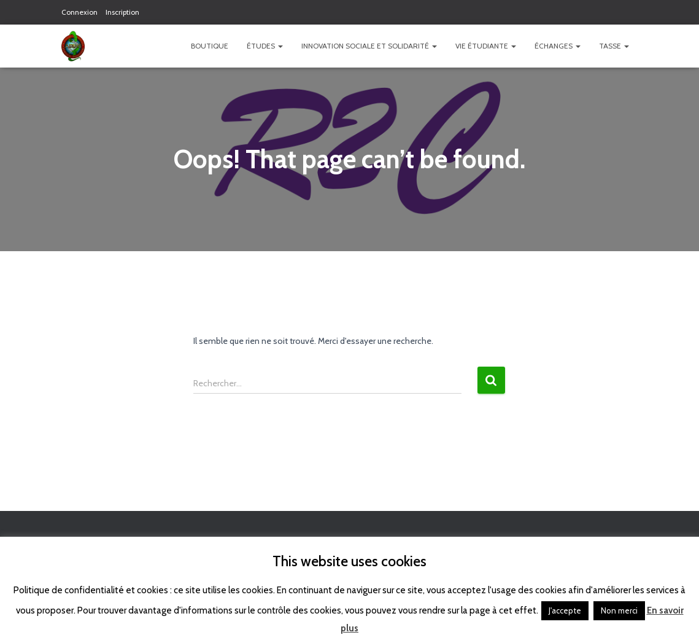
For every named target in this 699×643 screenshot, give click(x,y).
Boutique (209, 45)
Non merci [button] (619, 610)
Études (265, 45)
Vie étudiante (485, 45)
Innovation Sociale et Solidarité (369, 45)
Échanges (558, 45)
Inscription (122, 12)
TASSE (614, 45)
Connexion (79, 12)
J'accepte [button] (565, 610)
